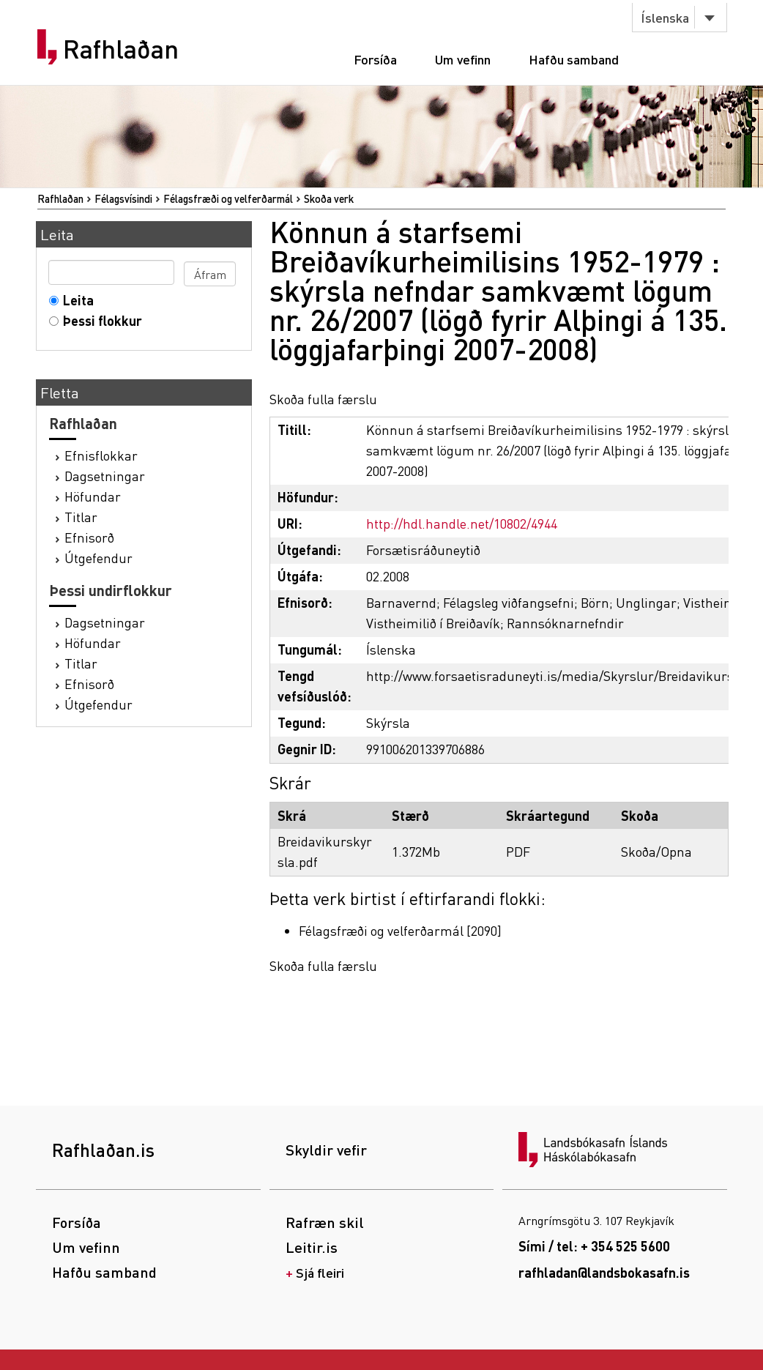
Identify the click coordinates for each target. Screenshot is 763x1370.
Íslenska (665, 17)
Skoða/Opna (656, 851)
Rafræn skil (325, 1222)
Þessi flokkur (99, 320)
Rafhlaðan (121, 49)
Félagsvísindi (123, 198)
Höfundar (92, 496)
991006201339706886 (425, 748)
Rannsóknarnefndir (565, 622)
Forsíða (375, 59)
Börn (595, 602)
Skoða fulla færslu (323, 398)
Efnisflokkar (101, 455)
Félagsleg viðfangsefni (508, 602)
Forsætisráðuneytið (423, 549)
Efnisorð (89, 537)
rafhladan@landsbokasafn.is (604, 1272)
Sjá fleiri (320, 1272)
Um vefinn (463, 59)
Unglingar (646, 602)
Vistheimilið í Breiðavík (433, 622)
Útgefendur (98, 557)
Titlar (80, 516)
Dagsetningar (104, 475)
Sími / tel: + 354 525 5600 (594, 1245)
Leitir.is (312, 1247)
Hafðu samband (574, 59)
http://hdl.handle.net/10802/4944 (461, 523)
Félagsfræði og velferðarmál (228, 198)
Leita (75, 299)
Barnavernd (401, 602)
